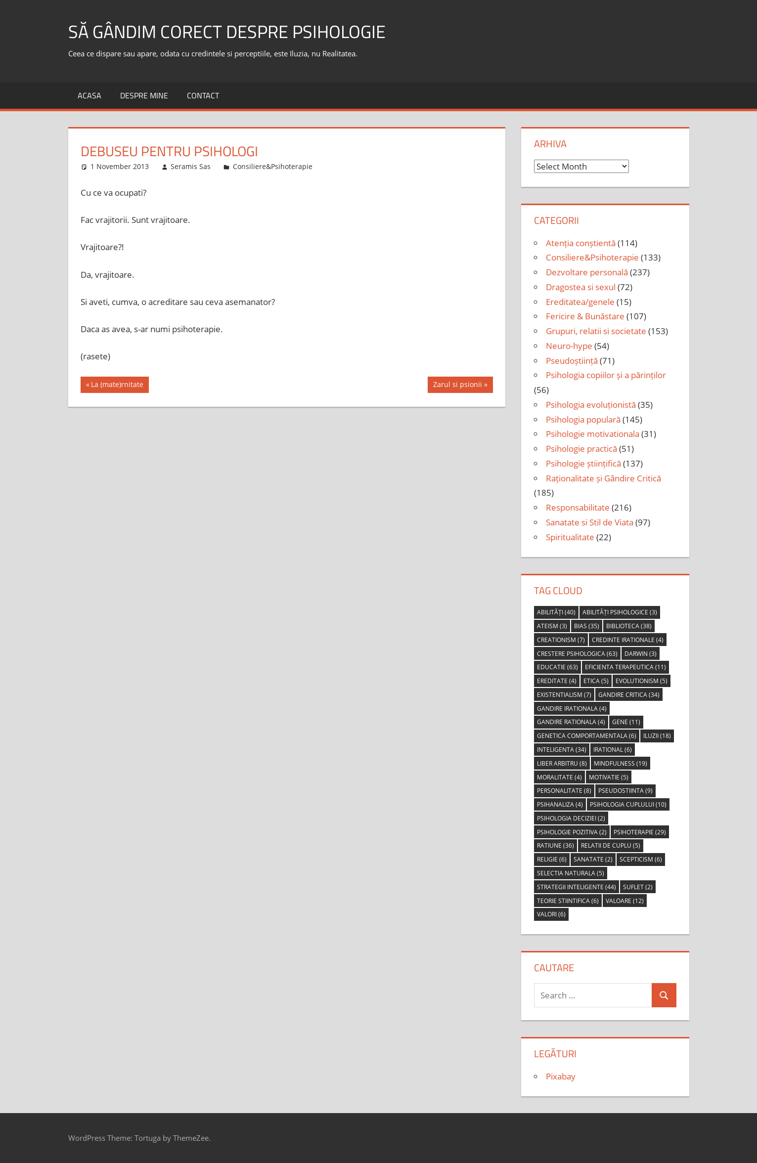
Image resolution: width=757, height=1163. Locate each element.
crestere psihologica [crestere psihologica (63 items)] (577, 653)
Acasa (89, 95)
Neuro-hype (569, 345)
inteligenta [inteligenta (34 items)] (561, 749)
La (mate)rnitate (116, 385)
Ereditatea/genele (580, 301)
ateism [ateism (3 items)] (552, 626)
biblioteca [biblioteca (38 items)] (629, 626)
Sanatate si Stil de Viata (589, 522)
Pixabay (561, 1076)
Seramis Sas (191, 166)
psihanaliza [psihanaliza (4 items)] (560, 804)
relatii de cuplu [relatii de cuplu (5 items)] (610, 845)
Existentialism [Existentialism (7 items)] (564, 694)
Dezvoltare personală (587, 272)
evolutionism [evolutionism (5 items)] (642, 681)
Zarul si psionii (457, 385)
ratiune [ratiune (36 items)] (555, 845)
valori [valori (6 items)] (551, 914)
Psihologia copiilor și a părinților (606, 375)
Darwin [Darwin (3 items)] (640, 653)
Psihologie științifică (583, 463)
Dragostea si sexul (581, 287)
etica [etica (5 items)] (596, 681)
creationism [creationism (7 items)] (561, 640)
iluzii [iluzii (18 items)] (657, 736)
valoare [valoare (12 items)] (625, 901)
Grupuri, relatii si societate (596, 331)
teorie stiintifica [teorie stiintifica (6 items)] (568, 901)
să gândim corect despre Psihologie (227, 31)
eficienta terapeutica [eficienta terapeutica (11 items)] (625, 667)
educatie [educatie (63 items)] (557, 667)
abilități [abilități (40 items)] (556, 612)
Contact (203, 95)
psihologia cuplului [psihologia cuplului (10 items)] (628, 804)
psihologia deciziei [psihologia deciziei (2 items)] (571, 818)
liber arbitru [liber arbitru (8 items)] (562, 763)
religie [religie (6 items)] (552, 859)
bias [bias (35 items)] (586, 626)
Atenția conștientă (581, 243)
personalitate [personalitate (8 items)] (564, 790)
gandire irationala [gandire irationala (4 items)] (572, 708)
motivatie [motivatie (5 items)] (608, 777)
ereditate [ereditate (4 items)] (557, 681)
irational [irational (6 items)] (612, 749)
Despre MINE (144, 95)
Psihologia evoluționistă (591, 404)
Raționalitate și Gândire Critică (603, 478)
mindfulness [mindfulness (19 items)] (620, 763)
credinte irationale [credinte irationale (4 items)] (628, 640)
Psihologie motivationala (592, 433)
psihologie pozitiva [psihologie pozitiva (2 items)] (572, 832)
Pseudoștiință (572, 360)
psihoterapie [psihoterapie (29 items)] (640, 832)
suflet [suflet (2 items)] (638, 887)
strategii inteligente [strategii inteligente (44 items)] (576, 887)
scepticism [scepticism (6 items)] (641, 859)
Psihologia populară (583, 419)
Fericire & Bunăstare (585, 316)
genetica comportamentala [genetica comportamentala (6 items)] (586, 736)
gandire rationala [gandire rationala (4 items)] (571, 722)
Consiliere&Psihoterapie (272, 166)
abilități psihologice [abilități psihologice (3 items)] (619, 612)
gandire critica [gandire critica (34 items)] (629, 694)
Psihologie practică (581, 448)
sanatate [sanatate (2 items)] (593, 859)
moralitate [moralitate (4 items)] (559, 777)
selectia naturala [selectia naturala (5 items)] (570, 873)
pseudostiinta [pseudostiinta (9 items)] (625, 790)
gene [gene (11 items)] (626, 722)
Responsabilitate (578, 507)
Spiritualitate (570, 537)
